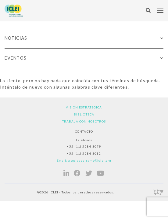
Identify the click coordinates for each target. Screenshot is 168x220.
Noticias (16, 38)
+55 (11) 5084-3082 (84, 153)
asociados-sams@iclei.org (89, 160)
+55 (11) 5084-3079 (84, 146)
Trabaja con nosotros (84, 121)
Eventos (16, 58)
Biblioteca (84, 114)
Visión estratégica (84, 107)
